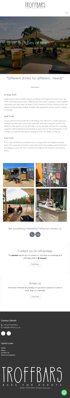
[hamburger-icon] (66, 12)
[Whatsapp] (64, 392)
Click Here (35, 264)
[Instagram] (9, 333)
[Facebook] (3, 333)
